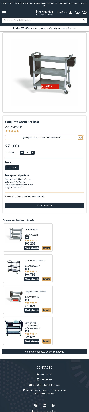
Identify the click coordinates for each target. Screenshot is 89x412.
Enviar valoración (44, 205)
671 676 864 (21, 3)
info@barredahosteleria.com (43, 3)
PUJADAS (12, 168)
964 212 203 (7, 3)
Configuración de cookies (70, 409)
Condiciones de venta (44, 398)
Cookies (44, 382)
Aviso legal (44, 393)
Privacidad (44, 388)
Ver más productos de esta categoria (44, 298)
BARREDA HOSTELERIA (31, 409)
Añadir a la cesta (28, 248)
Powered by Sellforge (49, 409)
